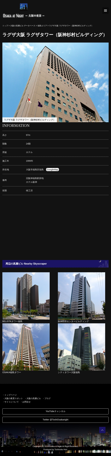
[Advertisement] (55, 228)
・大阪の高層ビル (32, 398)
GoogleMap (52, 169)
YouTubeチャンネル (55, 411)
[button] (105, 45)
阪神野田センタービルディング (73, 321)
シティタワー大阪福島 (69, 372)
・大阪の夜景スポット (12, 398)
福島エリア (42, 26)
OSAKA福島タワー (11, 372)
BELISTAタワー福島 (12, 321)
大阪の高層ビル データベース (22, 26)
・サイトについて (10, 402)
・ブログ (46, 398)
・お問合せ (25, 402)
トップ (5, 26)
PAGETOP (102, 430)
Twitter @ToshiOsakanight (55, 419)
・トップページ (9, 395)
